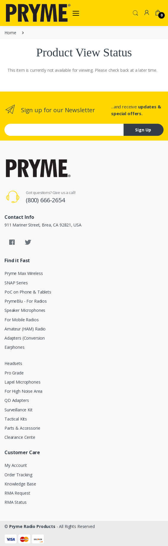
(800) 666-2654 (45, 200)
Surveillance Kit (18, 410)
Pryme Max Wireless (23, 273)
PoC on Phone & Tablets (27, 292)
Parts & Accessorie (22, 428)
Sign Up (143, 130)
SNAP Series (16, 283)
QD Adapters (16, 400)
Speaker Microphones (24, 310)
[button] (135, 12)
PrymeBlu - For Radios (25, 301)
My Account (15, 465)
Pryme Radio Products (32, 526)
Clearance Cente (19, 437)
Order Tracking (18, 474)
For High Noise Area (23, 391)
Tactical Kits (15, 419)
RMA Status (15, 502)
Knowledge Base (20, 484)
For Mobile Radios (21, 319)
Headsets (13, 363)
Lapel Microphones (22, 382)
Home (10, 32)
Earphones (14, 347)
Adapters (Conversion (24, 338)
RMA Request (17, 493)
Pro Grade (14, 373)
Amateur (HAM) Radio (25, 329)
